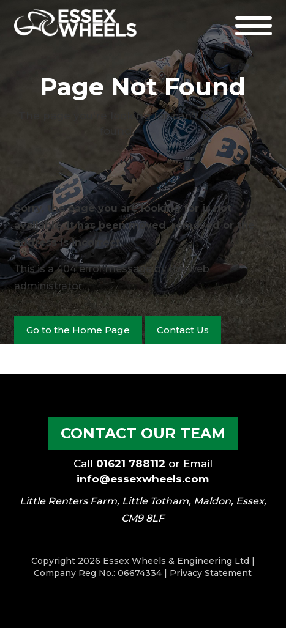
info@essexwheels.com (143, 479)
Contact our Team (143, 433)
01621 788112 (130, 463)
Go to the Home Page (78, 330)
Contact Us (183, 330)
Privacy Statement (211, 572)
